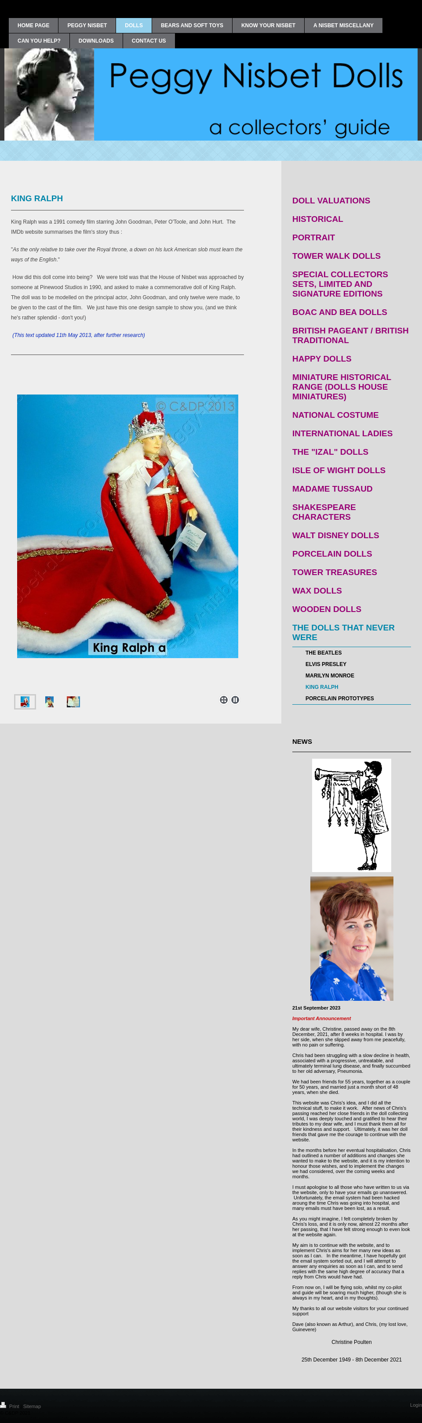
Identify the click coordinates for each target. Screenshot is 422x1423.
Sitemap (32, 1406)
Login (416, 1405)
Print (10, 1406)
